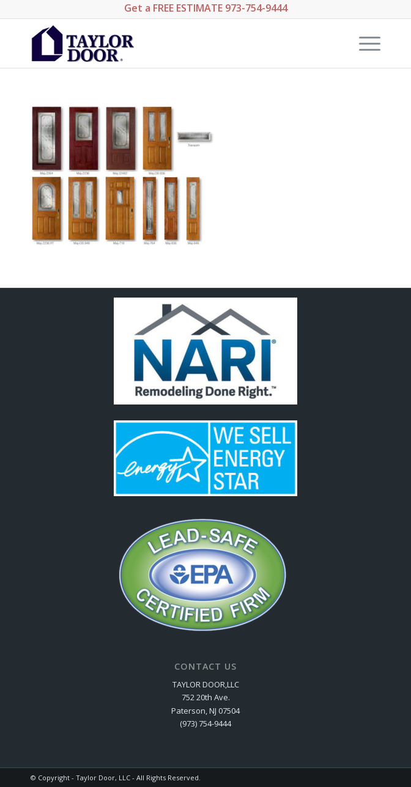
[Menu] (363, 43)
